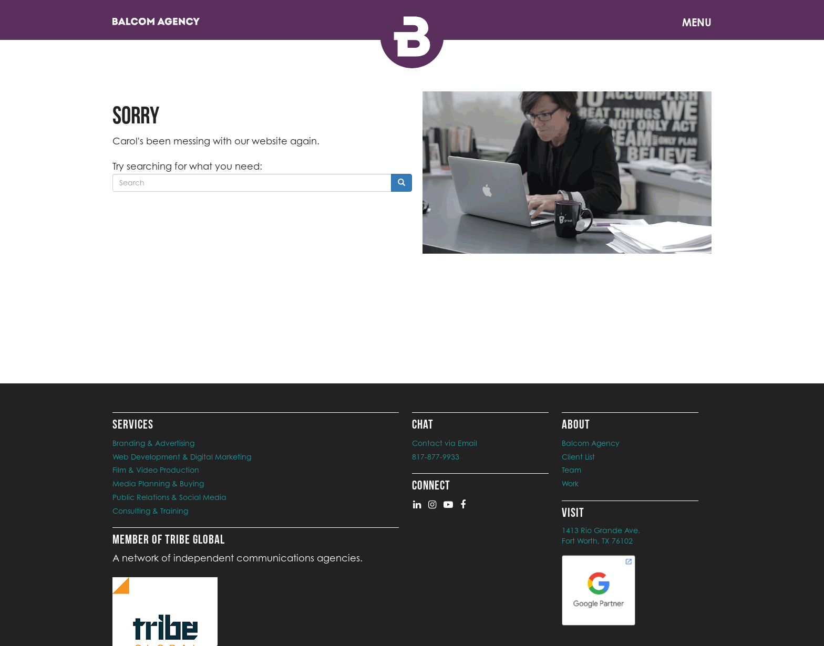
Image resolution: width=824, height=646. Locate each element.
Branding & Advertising (153, 443)
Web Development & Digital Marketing (181, 456)
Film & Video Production (155, 469)
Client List (578, 456)
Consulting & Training (150, 510)
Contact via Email (444, 443)
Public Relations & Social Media (169, 497)
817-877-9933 (435, 456)
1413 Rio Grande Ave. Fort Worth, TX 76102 (601, 535)
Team (571, 469)
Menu (697, 22)
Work (570, 483)
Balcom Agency (591, 443)
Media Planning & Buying (158, 483)
